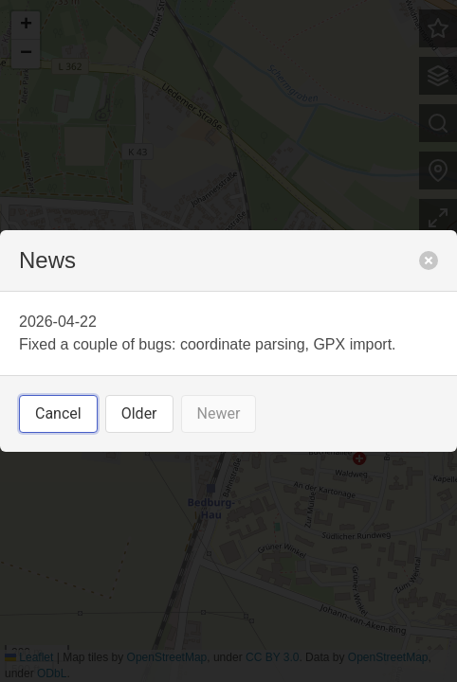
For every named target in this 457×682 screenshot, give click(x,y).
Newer (219, 413)
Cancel (58, 413)
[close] (428, 260)
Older (139, 413)
